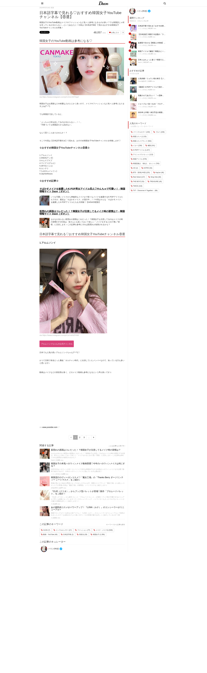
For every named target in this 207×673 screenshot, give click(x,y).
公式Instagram (141, 645)
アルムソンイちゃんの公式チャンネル (57, 344)
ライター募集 (141, 641)
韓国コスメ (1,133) (139, 136)
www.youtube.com (49, 427)
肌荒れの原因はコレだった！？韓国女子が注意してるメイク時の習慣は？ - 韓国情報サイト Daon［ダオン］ (82, 212)
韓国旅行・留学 (120, 627)
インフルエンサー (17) (62, 530)
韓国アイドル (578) (139, 159)
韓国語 (116, 655)
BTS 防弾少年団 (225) (140, 172)
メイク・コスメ (120, 634)
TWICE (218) (136, 186)
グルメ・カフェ (120, 645)
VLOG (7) (45, 530)
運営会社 (139, 624)
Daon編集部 (142, 81)
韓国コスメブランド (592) (141, 141)
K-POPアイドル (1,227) (140, 150)
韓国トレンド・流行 (121, 651)
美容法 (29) (82, 534)
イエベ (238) (136, 145)
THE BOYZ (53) (137, 181)
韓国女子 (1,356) (98, 534)
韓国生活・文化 (120, 658)
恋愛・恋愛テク (120, 648)
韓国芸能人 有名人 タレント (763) (145, 163)
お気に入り (114, 32)
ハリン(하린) (55, 474)
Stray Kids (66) (154, 177)
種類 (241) (150, 145)
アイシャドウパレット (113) (142, 154)
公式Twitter (140, 648)
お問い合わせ (141, 634)
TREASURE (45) (155, 181)
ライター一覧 (141, 638)
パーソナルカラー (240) (140, 132)
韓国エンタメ (119, 624)
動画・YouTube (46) (49, 534)
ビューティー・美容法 (122, 641)
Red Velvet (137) (138, 177)
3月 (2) (134, 168)
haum (53, 460)
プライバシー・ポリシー (145, 631)
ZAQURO (54, 488)
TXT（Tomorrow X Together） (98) (144, 190)
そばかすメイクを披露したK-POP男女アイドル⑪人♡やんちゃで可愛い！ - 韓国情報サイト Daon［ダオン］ (82, 190)
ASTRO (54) (146, 168)
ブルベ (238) (158, 132)
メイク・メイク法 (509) (103, 530)
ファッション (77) (82, 530)
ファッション (119, 631)
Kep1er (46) (158, 172)
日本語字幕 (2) (67, 534)
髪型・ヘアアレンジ (121, 638)
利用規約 (139, 627)
